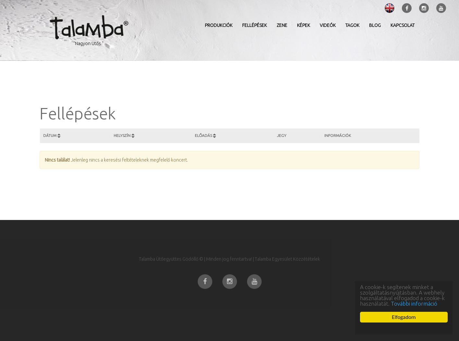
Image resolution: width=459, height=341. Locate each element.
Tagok (352, 25)
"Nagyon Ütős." (88, 43)
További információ (414, 303)
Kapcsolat (403, 25)
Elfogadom (404, 317)
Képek (303, 25)
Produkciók (218, 25)
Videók (328, 25)
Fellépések (254, 25)
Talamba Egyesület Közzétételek (287, 266)
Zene (282, 25)
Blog (375, 25)
